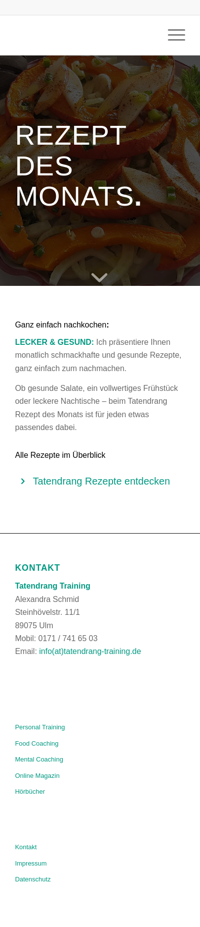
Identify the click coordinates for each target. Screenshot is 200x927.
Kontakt (26, 847)
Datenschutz (32, 879)
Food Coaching (36, 743)
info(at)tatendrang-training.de (90, 651)
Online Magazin (37, 775)
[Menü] (171, 35)
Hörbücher (30, 791)
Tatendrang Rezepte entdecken (101, 481)
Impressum (30, 863)
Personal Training (40, 727)
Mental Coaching (39, 759)
